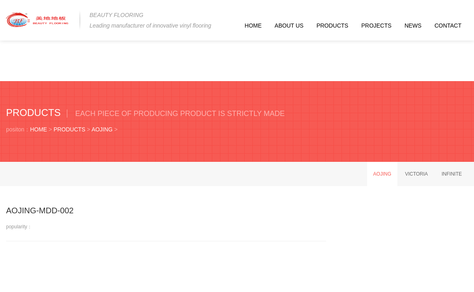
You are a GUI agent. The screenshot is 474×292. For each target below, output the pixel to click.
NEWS (412, 25)
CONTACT (447, 25)
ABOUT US (289, 25)
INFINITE (452, 174)
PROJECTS (376, 25)
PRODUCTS (332, 25)
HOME (253, 25)
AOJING (102, 129)
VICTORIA (416, 174)
